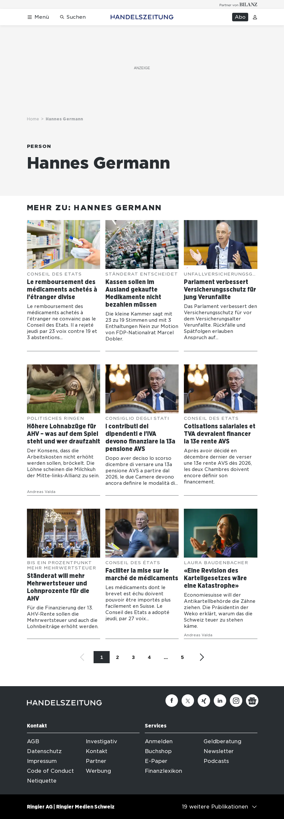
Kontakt (96, 751)
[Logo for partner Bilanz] (238, 4)
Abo (240, 17)
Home (33, 118)
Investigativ (101, 741)
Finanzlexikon (163, 771)
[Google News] (252, 700)
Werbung (98, 771)
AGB (33, 741)
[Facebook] (171, 700)
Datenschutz (44, 751)
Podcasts (216, 761)
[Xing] (204, 700)
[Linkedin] (220, 700)
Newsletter (219, 751)
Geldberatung (222, 741)
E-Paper (156, 761)
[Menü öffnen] (38, 17)
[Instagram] (236, 700)
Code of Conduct (50, 771)
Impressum (42, 761)
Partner (96, 761)
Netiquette (41, 781)
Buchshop (158, 751)
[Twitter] (188, 700)
